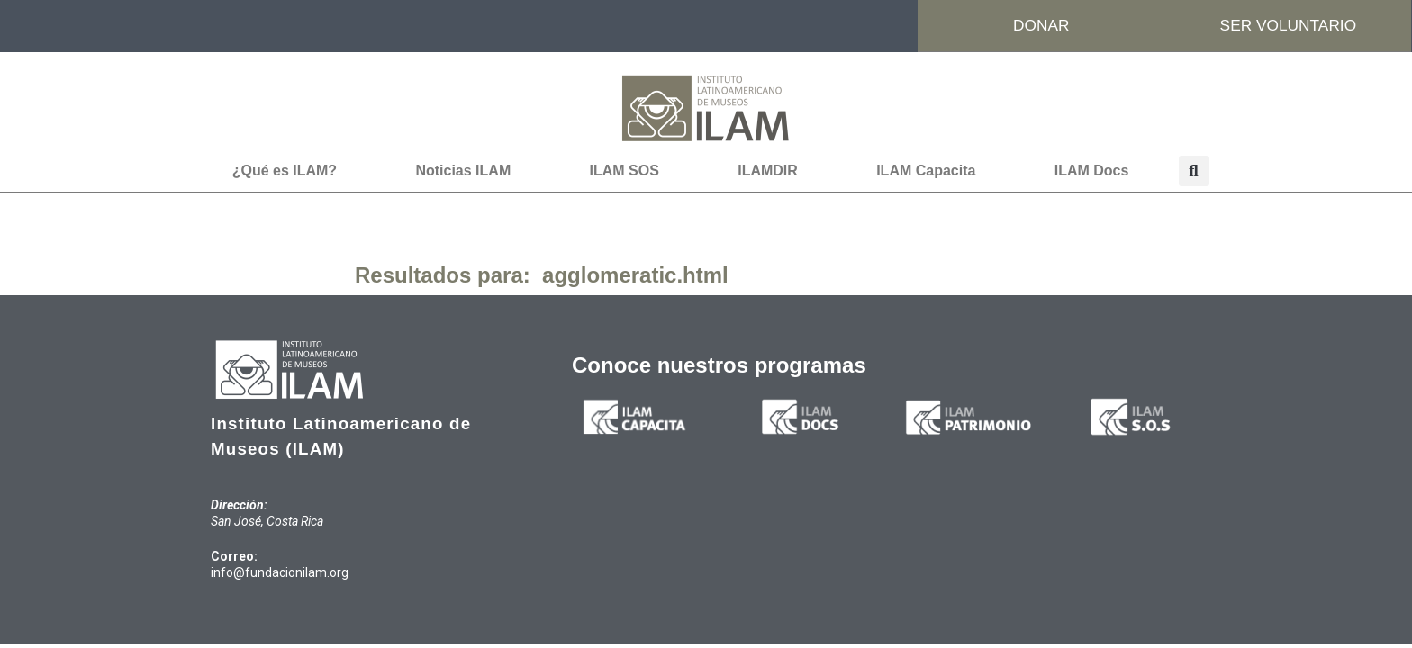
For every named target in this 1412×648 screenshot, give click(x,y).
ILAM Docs (1091, 171)
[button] (1194, 172)
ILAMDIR (768, 171)
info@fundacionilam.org (279, 573)
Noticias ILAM (463, 171)
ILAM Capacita (925, 171)
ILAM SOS (624, 171)
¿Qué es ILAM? (284, 171)
